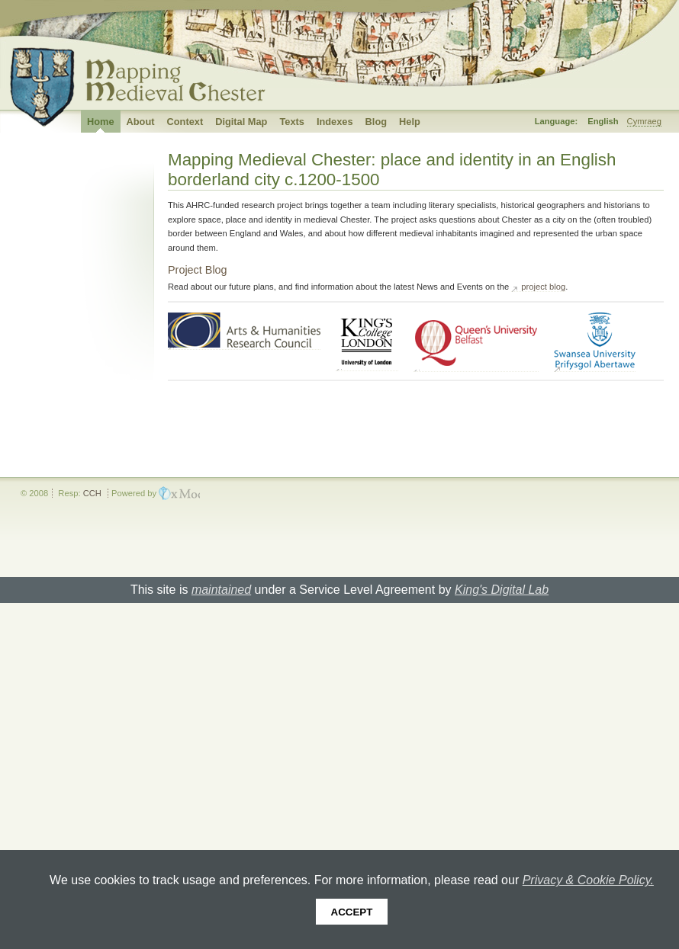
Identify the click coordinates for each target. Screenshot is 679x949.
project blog (543, 286)
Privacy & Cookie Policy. (588, 880)
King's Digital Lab (502, 589)
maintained (221, 589)
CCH (92, 493)
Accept (352, 912)
